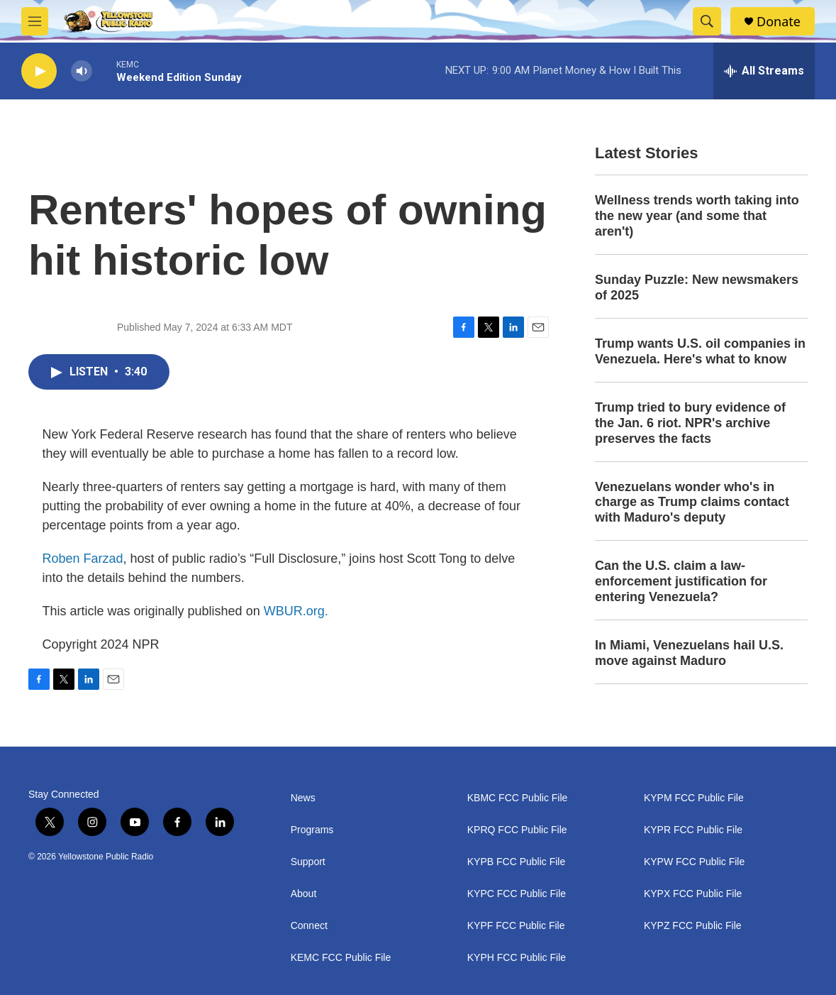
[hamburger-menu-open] (34, 21)
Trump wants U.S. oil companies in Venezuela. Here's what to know (700, 351)
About (304, 894)
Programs (312, 830)
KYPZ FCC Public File (693, 925)
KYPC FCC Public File (516, 894)
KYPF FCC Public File (516, 925)
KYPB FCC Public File (516, 862)
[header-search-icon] (707, 21)
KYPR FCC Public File (693, 830)
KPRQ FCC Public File (517, 830)
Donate (779, 21)
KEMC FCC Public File (341, 957)
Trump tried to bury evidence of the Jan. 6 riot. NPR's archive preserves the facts (690, 423)
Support (308, 862)
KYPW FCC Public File (694, 862)
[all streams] (764, 71)
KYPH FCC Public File (516, 957)
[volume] (81, 71)
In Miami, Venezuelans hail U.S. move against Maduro (689, 653)
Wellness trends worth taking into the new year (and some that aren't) (697, 215)
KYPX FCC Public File (693, 894)
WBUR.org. (296, 611)
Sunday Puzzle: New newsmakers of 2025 (696, 287)
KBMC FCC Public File (517, 798)
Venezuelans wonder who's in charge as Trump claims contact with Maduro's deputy (692, 502)
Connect (309, 925)
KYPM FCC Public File (694, 798)
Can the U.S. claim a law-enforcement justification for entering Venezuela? (681, 581)
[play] (39, 71)
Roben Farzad (83, 558)
